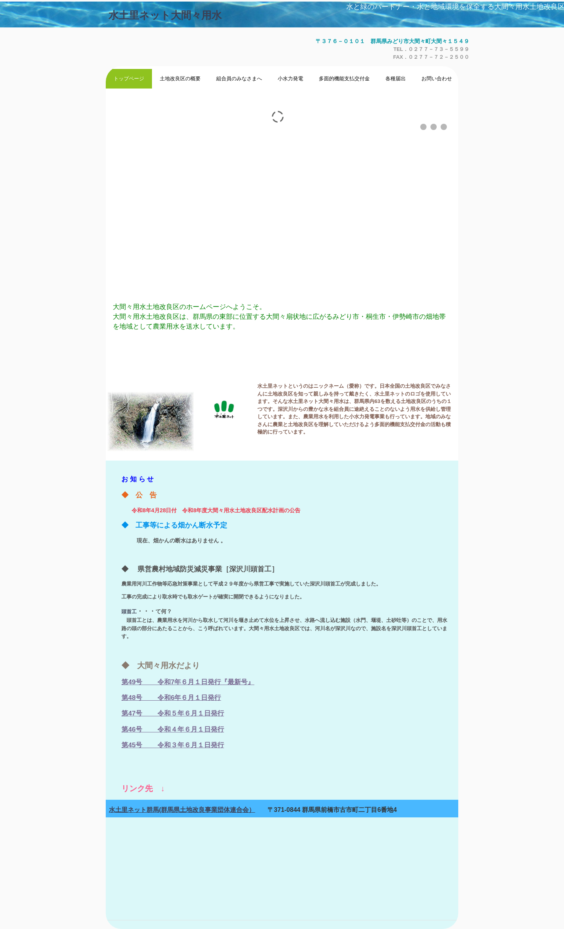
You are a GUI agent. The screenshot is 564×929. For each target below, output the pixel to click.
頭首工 (129, 612)
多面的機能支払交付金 (344, 78)
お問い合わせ (436, 78)
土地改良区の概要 (180, 78)
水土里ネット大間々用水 (165, 15)
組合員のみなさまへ (239, 78)
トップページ (129, 78)
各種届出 (395, 78)
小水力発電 (290, 78)
